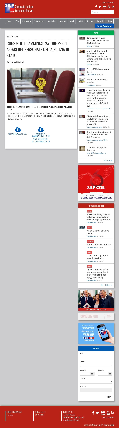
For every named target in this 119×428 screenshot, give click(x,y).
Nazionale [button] (26, 21)
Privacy (109, 21)
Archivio (90, 21)
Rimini (89, 252)
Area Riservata (108, 2)
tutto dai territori (106, 285)
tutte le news (108, 160)
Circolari (89, 46)
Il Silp (17, 21)
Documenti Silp (91, 85)
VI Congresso (39, 21)
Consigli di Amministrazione (15, 62)
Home (9, 21)
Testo (81, 353)
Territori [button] (51, 21)
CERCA (109, 397)
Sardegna (90, 241)
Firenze (90, 211)
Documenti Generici (100, 153)
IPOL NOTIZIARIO (91, 75)
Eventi (72, 21)
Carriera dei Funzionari (104, 25)
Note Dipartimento (92, 109)
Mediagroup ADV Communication (103, 424)
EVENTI (105, 140)
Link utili (100, 21)
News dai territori (91, 222)
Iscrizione (62, 21)
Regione (82, 378)
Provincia (83, 386)
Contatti (80, 21)
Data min (83, 370)
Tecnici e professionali (103, 109)
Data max (101, 370)
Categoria (83, 361)
